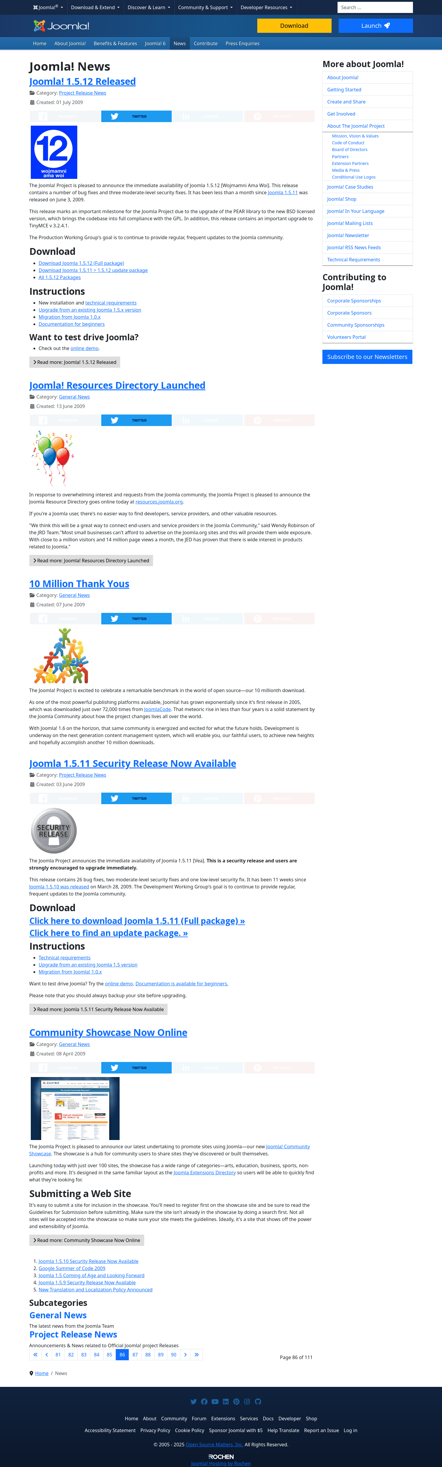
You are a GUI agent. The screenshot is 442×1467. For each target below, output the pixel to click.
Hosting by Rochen (221, 1463)
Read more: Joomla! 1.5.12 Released (75, 362)
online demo (84, 348)
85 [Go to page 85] (109, 1354)
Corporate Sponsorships (354, 300)
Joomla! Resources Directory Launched (117, 385)
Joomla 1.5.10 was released (59, 886)
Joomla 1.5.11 (283, 192)
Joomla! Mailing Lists (350, 223)
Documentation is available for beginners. (181, 983)
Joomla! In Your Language (356, 211)
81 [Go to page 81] (58, 1354)
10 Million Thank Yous (79, 583)
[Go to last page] (196, 1354)
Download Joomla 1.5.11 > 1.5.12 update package (93, 270)
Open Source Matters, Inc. (214, 1444)
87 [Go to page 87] (135, 1354)
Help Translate (283, 1430)
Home (40, 43)
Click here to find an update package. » (108, 932)
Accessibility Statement (110, 1430)
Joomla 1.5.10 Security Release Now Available (89, 1261)
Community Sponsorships (356, 325)
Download (294, 26)
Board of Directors (350, 149)
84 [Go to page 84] (96, 1354)
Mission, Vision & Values (355, 136)
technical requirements (110, 302)
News (180, 43)
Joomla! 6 (155, 43)
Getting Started (344, 89)
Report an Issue (321, 1430)
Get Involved (341, 114)
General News (74, 397)
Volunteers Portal (346, 337)
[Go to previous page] (46, 1354)
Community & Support (203, 7)
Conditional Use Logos (354, 177)
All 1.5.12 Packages (60, 277)
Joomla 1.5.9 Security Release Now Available (87, 1282)
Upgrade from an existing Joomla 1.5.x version (90, 310)
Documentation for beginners (72, 324)
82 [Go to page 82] (71, 1354)
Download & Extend (93, 7)
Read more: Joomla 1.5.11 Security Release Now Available (98, 1009)
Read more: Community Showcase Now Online (86, 1240)
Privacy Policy (155, 1430)
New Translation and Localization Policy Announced (96, 1289)
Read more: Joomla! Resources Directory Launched (91, 560)
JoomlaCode (157, 709)
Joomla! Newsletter (348, 235)
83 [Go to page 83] (83, 1354)
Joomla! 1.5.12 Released (82, 81)
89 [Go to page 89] (160, 1354)
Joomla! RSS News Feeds (354, 247)
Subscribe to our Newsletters (367, 357)
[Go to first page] (35, 1354)
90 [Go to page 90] (173, 1354)
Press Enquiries (243, 43)
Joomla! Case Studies (350, 187)
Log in (350, 1430)
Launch (375, 26)
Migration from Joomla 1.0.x (70, 317)
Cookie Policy (189, 1430)
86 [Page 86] (122, 1354)
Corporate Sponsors (349, 313)
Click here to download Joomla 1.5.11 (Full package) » (137, 920)
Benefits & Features (115, 43)
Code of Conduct (348, 142)
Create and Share (346, 101)
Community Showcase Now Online (108, 1032)
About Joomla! (70, 43)
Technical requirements (65, 957)
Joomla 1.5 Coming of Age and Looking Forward (92, 1275)
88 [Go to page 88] (148, 1354)
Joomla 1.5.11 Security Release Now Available (132, 763)
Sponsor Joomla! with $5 (236, 1430)
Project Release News (82, 93)
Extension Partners (350, 163)
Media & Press (346, 170)
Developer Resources (265, 7)
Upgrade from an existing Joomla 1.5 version (88, 964)
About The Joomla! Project (356, 126)
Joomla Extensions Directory (204, 1172)
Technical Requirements (353, 259)
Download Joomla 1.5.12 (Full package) (81, 263)
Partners (340, 156)
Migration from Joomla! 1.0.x (70, 972)
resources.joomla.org (159, 501)
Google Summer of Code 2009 (72, 1268)
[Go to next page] (185, 1354)
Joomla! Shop (341, 199)
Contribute (206, 43)
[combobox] (375, 7)
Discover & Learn (147, 7)
